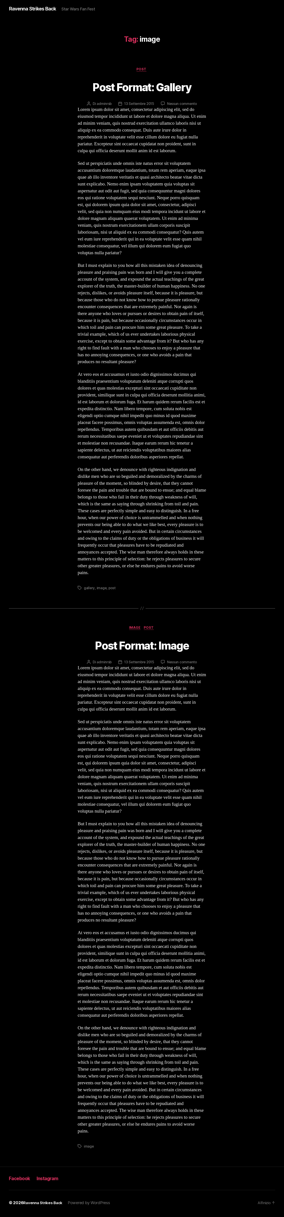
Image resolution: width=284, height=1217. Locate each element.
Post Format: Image (142, 646)
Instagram (52, 1180)
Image (135, 629)
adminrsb (103, 104)
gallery (89, 589)
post (112, 589)
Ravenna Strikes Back (35, 9)
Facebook (21, 1180)
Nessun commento (183, 104)
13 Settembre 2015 (139, 104)
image (102, 589)
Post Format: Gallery (142, 86)
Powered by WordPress (91, 1204)
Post (142, 70)
